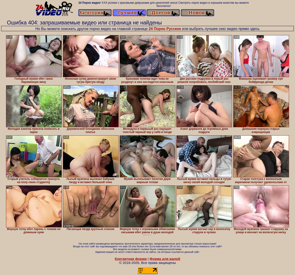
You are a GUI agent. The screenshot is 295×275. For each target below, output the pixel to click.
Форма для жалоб (165, 259)
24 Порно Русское (165, 29)
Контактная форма (131, 259)
